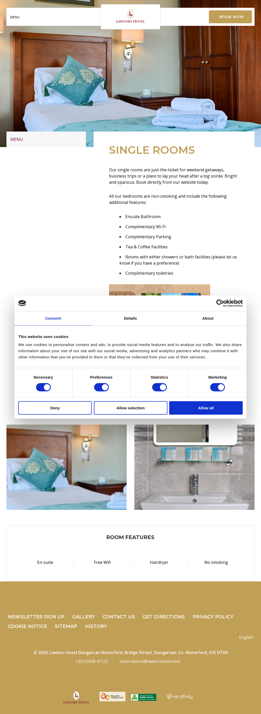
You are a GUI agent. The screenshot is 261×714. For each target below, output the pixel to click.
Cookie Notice (27, 626)
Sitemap (66, 626)
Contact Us (119, 617)
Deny (55, 408)
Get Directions (164, 617)
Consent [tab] (53, 318)
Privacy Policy (213, 617)
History (96, 626)
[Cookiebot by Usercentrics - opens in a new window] (220, 303)
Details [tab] (130, 318)
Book (231, 16)
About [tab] (208, 318)
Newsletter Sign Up (36, 617)
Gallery (83, 617)
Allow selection (130, 408)
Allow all (206, 408)
